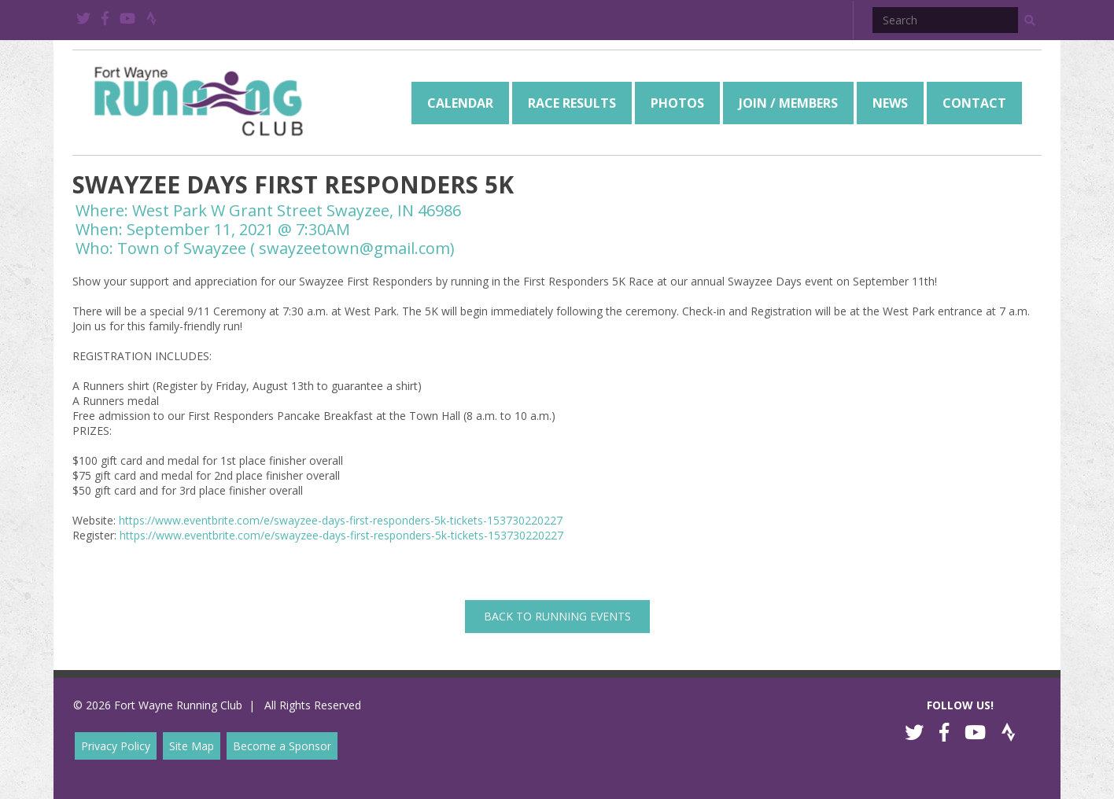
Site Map (191, 745)
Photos (677, 103)
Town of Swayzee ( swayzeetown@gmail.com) (286, 248)
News (890, 103)
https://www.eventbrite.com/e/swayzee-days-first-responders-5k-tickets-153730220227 (341, 520)
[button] (1030, 20)
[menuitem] (460, 103)
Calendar (460, 103)
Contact (974, 103)
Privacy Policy (115, 745)
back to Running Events (557, 616)
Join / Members (788, 103)
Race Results (572, 103)
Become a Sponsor (282, 745)
